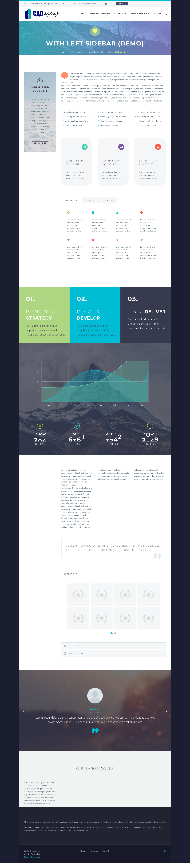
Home (82, 14)
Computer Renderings (100, 14)
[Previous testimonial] (23, 710)
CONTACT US (122, 4)
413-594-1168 (70, 4)
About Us (94, 851)
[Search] (165, 14)
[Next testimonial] (166, 710)
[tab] (70, 200)
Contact (106, 851)
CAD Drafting (120, 14)
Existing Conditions (140, 14)
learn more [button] (40, 143)
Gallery (157, 14)
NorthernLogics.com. (32, 857)
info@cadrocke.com (89, 4)
